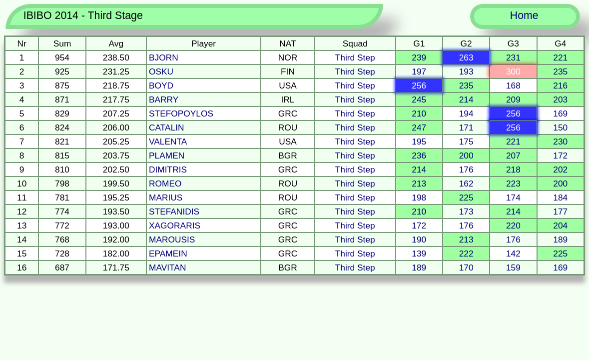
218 (513, 169)
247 (419, 127)
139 (419, 253)
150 (560, 127)
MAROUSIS (172, 239)
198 (419, 197)
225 (466, 197)
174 (513, 197)
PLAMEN (166, 155)
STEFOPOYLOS (181, 113)
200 (466, 155)
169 (560, 113)
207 (513, 155)
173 (466, 211)
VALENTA (168, 141)
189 (560, 239)
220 (513, 225)
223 (513, 183)
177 (560, 211)
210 (419, 113)
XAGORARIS (174, 225)
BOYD (161, 85)
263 (466, 57)
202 (560, 169)
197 (419, 71)
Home (524, 16)
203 (560, 99)
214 (466, 99)
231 (513, 57)
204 (560, 225)
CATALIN (166, 127)
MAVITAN (167, 267)
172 (560, 155)
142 (513, 253)
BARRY (163, 99)
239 (419, 57)
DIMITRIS (168, 169)
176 (466, 169)
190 (419, 239)
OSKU (161, 71)
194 (466, 113)
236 (419, 155)
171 (466, 127)
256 (419, 85)
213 (419, 183)
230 (560, 141)
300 (513, 71)
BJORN (163, 57)
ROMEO (165, 183)
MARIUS (165, 197)
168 (513, 85)
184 (560, 197)
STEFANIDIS (174, 211)
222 (466, 253)
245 (419, 99)
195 (419, 141)
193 (466, 71)
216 (560, 85)
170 (466, 267)
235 (560, 71)
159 (513, 267)
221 (560, 57)
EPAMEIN (168, 253)
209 (513, 99)
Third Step (355, 57)
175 (466, 141)
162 (466, 183)
